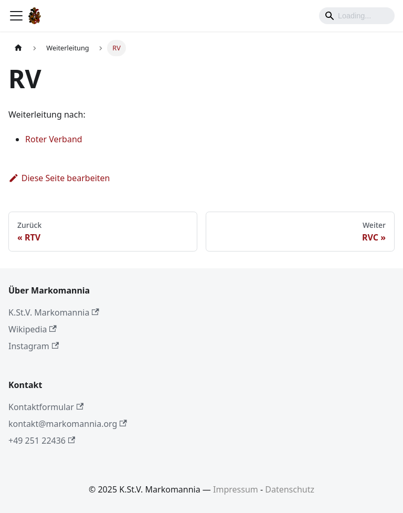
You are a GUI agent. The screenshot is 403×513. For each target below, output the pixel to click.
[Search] (357, 15)
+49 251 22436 (41, 440)
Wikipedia (32, 329)
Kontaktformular (45, 407)
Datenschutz (289, 489)
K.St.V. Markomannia (53, 312)
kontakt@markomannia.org (67, 424)
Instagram (33, 346)
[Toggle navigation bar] (16, 16)
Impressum (235, 489)
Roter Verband (53, 139)
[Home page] (18, 48)
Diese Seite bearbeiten (59, 178)
